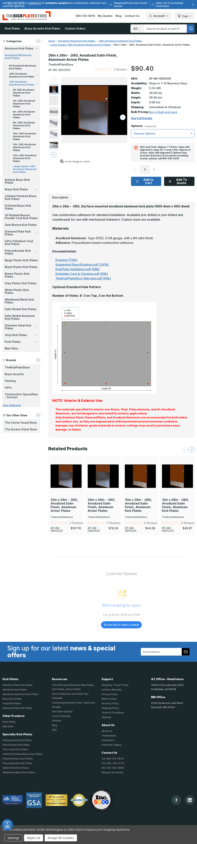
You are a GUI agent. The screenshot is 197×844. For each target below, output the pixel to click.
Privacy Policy (110, 694)
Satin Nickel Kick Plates (21, 309)
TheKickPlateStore (17, 367)
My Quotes (105, 15)
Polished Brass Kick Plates (18, 207)
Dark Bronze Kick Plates (21, 224)
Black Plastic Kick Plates (21, 267)
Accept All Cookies (61, 838)
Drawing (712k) (66, 260)
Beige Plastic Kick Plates (21, 260)
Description (60, 197)
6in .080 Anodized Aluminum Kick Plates (24, 114)
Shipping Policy (110, 708)
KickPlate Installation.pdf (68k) (77, 269)
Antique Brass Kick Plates (17, 181)
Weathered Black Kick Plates (19, 301)
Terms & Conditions (113, 712)
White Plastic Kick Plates (17, 291)
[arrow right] (123, 117)
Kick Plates (12, 28)
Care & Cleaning (61, 716)
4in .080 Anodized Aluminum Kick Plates (24, 103)
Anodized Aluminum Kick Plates (20, 694)
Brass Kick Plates (12, 698)
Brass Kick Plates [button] (21, 189)
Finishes (56, 720)
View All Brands (12, 405)
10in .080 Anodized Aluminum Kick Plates (24, 136)
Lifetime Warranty (112, 689)
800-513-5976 (15, 3)
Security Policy (110, 703)
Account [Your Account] (158, 16)
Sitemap (106, 717)
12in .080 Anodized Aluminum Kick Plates (24, 147)
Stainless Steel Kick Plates (18, 685)
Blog (119, 15)
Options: (143, 126)
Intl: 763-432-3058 (113, 767)
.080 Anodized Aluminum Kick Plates (23, 83)
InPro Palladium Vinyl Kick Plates (19, 242)
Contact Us (132, 15)
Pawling (10, 380)
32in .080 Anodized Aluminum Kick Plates (24, 158)
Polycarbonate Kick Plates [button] (21, 252)
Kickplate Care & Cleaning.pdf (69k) (81, 274)
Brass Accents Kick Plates (42, 28)
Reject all (33, 838)
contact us (34, 3)
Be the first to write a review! (121, 625)
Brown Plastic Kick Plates (17, 275)
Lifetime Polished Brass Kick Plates (21, 197)
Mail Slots (11, 348)
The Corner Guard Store (21, 422)
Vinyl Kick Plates (12, 703)
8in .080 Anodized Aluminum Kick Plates (24, 125)
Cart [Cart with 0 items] (184, 16)
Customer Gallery (112, 744)
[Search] (137, 28)
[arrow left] (65, 117)
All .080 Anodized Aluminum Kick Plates (23, 92)
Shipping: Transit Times (115, 685)
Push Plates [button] (21, 341)
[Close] (192, 4)
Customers (108, 740)
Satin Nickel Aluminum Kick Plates (20, 317)
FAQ (54, 729)
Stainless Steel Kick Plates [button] (21, 327)
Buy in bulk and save (163, 112)
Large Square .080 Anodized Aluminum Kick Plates (25, 169)
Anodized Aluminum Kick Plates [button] (21, 56)
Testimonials (109, 735)
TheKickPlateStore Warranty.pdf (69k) (83, 278)
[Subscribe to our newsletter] (186, 652)
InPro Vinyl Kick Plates (15, 749)
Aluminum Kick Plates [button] (21, 48)
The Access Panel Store (21, 429)
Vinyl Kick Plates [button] (21, 335)
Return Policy (109, 698)
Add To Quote (178, 181)
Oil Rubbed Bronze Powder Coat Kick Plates (21, 217)
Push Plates (9, 721)
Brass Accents (14, 374)
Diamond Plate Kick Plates (17, 708)
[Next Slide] (191, 450)
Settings (13, 838)
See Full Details (141, 118)
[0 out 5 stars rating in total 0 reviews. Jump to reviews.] (110, 69)
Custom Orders (75, 28)
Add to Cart (145, 181)
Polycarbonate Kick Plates (17, 763)
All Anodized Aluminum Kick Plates (22, 67)
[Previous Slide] (185, 450)
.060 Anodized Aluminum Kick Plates (23, 75)
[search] (190, 28)
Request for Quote (112, 772)
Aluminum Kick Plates (15, 689)
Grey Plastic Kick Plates (21, 283)
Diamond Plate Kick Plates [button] (21, 233)
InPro (8, 387)
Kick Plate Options (62, 711)
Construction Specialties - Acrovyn (21, 396)
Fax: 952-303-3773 (113, 763)
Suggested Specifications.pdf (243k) (82, 264)
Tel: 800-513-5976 (113, 758)
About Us (107, 731)
